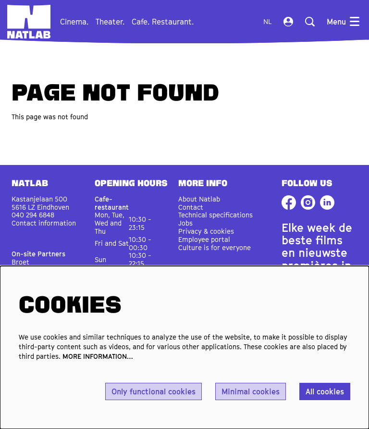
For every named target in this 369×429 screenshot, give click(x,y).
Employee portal (204, 239)
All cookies (325, 391)
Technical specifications (215, 215)
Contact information (44, 223)
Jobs (185, 223)
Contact (190, 207)
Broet (20, 262)
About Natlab (199, 199)
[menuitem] (74, 21)
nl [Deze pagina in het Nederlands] (267, 21)
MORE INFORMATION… (97, 356)
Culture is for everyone (214, 247)
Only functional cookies (153, 391)
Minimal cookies (250, 391)
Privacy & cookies (206, 231)
